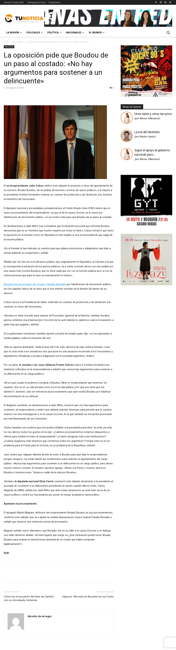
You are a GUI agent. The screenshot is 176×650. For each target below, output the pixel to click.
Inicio (6, 41)
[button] (168, 32)
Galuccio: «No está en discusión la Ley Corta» (88, 596)
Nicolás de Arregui (39, 616)
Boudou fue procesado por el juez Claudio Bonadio (35, 284)
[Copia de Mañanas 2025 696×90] (108, 18)
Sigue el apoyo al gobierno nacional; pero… (152, 154)
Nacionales (17, 41)
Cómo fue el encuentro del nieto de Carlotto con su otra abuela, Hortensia (29, 598)
